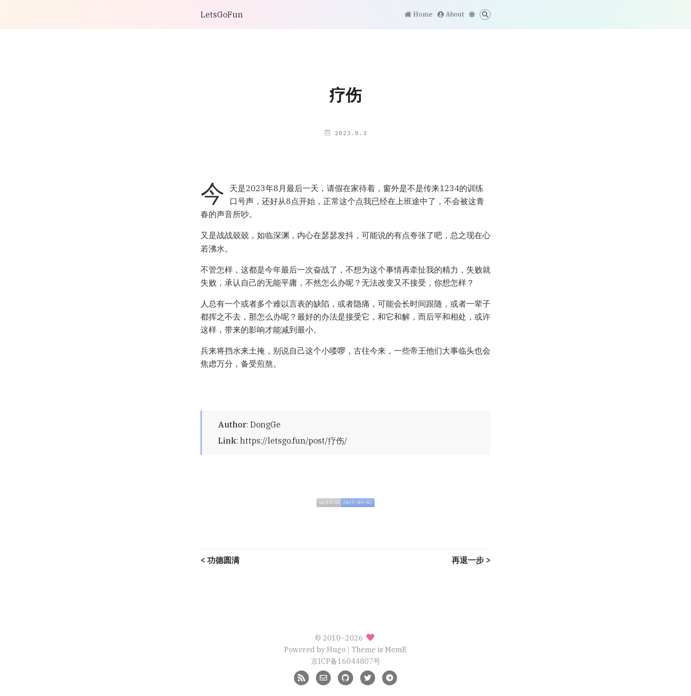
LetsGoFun (221, 14)
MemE (396, 649)
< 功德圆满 (219, 560)
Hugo (336, 649)
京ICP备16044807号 (345, 661)
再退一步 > (471, 560)
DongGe (265, 424)
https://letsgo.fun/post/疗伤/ (293, 441)
